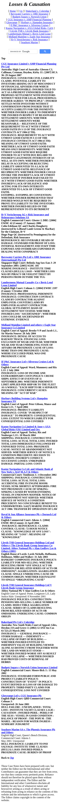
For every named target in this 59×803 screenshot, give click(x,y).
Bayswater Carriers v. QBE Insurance (29, 14)
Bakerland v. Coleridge (37, 11)
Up (20, 11)
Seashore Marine (29, 42)
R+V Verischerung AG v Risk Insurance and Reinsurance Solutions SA (25, 216)
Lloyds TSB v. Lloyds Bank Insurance (29, 31)
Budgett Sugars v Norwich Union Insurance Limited (29, 667)
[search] (22, 51)
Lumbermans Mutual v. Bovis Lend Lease (29, 33)
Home (13, 11)
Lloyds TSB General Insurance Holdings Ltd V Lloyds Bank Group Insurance (26, 586)
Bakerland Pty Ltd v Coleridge (17, 622)
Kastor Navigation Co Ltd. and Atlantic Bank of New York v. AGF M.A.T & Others (27, 470)
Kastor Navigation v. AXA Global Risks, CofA (29, 28)
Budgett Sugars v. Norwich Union (29, 16)
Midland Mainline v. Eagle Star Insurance (29, 36)
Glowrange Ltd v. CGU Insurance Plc (21, 695)
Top (3, 58)
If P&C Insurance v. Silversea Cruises (29, 25)
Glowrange (11, 22)
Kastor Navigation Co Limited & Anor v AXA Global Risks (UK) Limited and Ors (26, 428)
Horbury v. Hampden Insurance (37, 22)
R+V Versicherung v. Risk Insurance (29, 39)
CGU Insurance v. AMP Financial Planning (29, 19)
